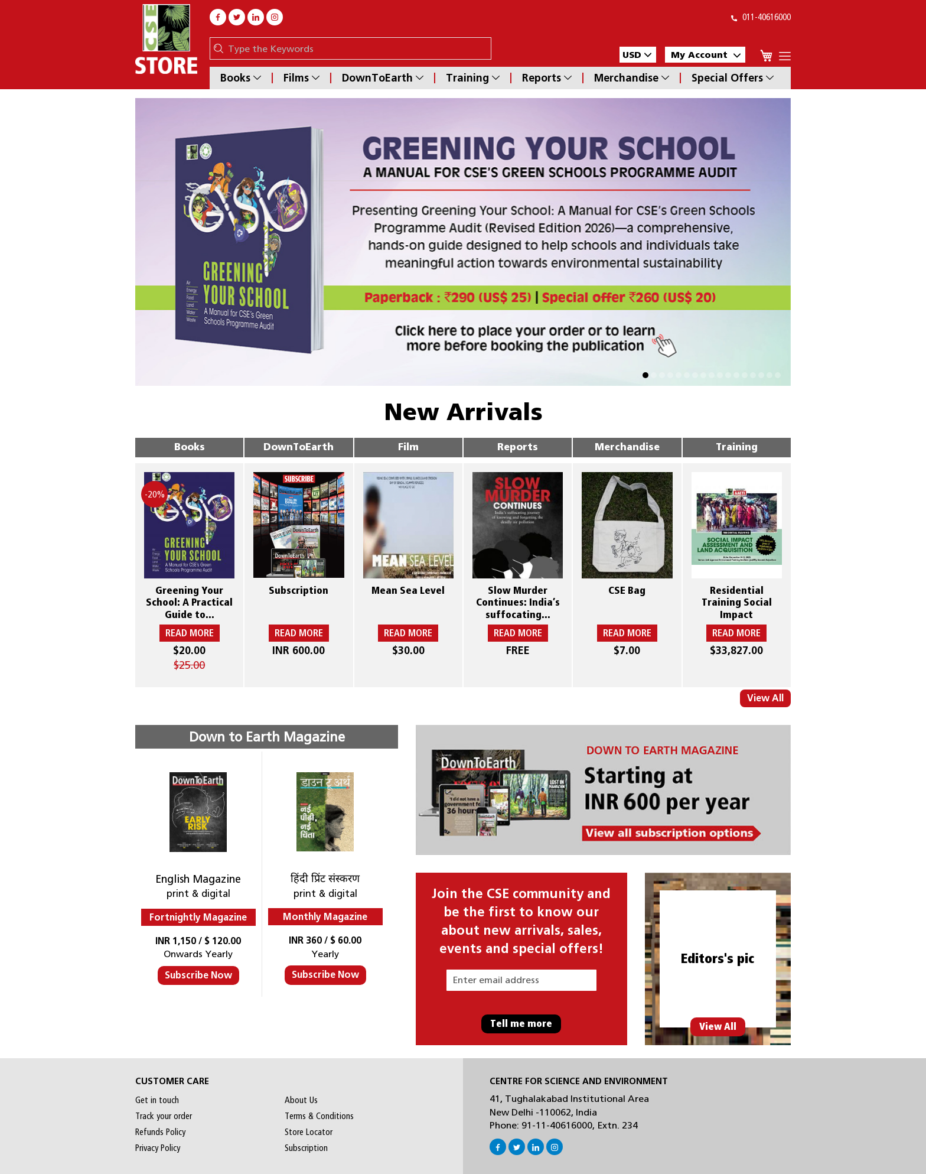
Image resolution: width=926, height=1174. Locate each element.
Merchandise (631, 78)
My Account (706, 55)
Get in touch (157, 1100)
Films (301, 78)
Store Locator (308, 1132)
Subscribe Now (198, 975)
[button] (637, 55)
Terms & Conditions (319, 1116)
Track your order (163, 1116)
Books (240, 78)
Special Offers (733, 78)
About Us (301, 1100)
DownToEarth (382, 78)
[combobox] (356, 48)
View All (765, 698)
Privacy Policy (157, 1148)
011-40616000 (761, 17)
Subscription (306, 1148)
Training (473, 78)
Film (408, 447)
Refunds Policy (160, 1132)
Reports (547, 78)
